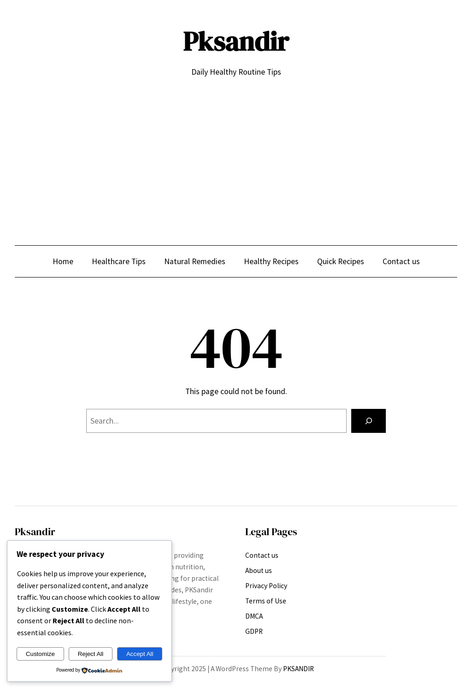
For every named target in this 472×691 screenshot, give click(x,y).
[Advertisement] (236, 154)
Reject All (91, 653)
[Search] (368, 420)
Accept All (139, 653)
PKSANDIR (298, 668)
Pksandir (236, 41)
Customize (40, 653)
